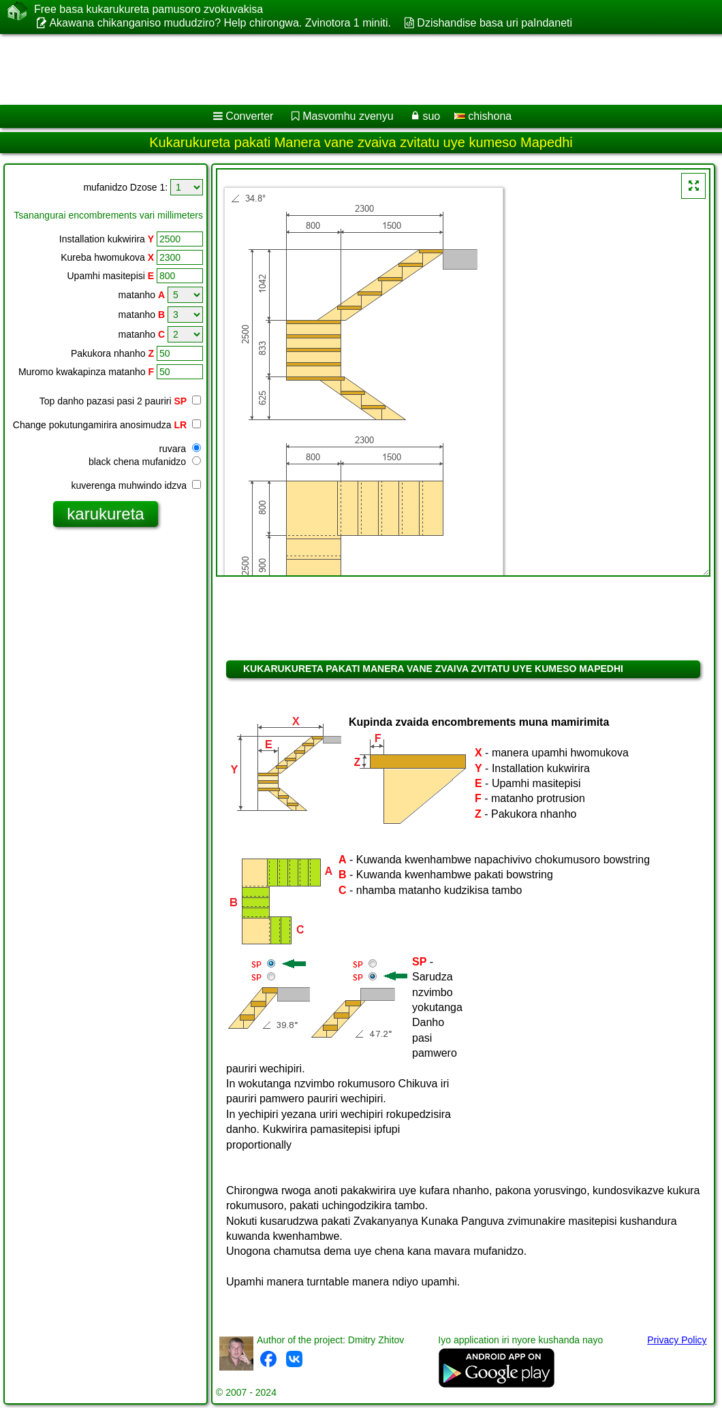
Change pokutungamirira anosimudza (107, 424)
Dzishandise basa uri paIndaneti (494, 23)
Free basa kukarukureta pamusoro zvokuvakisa (148, 9)
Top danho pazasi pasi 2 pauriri (120, 401)
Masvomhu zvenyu (347, 116)
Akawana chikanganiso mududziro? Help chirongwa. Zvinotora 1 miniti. (220, 23)
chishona (483, 116)
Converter (249, 116)
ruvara (180, 448)
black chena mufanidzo (145, 461)
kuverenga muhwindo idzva (136, 485)
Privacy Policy (676, 1339)
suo (431, 116)
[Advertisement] (348, 69)
